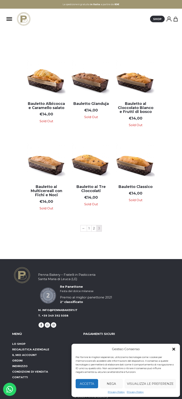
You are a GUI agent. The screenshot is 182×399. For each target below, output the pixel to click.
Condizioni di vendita (30, 371)
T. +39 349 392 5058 (53, 315)
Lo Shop (19, 343)
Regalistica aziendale (30, 349)
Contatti (20, 377)
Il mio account (24, 355)
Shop (157, 19)
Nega (111, 384)
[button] (174, 349)
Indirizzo (20, 366)
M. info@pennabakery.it (57, 310)
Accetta (87, 384)
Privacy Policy (116, 391)
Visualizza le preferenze (150, 384)
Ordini (17, 360)
